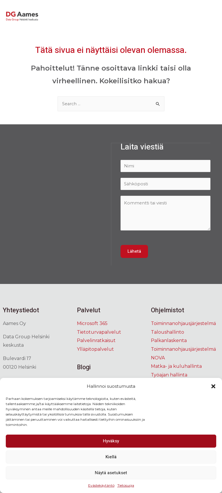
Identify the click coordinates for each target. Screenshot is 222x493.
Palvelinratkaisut (96, 341)
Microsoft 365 (92, 324)
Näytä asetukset (111, 473)
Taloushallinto (167, 333)
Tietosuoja (125, 485)
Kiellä (111, 457)
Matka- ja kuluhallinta (176, 367)
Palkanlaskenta (169, 341)
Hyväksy (111, 441)
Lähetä (134, 252)
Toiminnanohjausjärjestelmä (183, 324)
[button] (213, 386)
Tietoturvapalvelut (99, 333)
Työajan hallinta (169, 375)
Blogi (84, 368)
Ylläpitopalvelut (95, 350)
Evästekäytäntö (101, 485)
